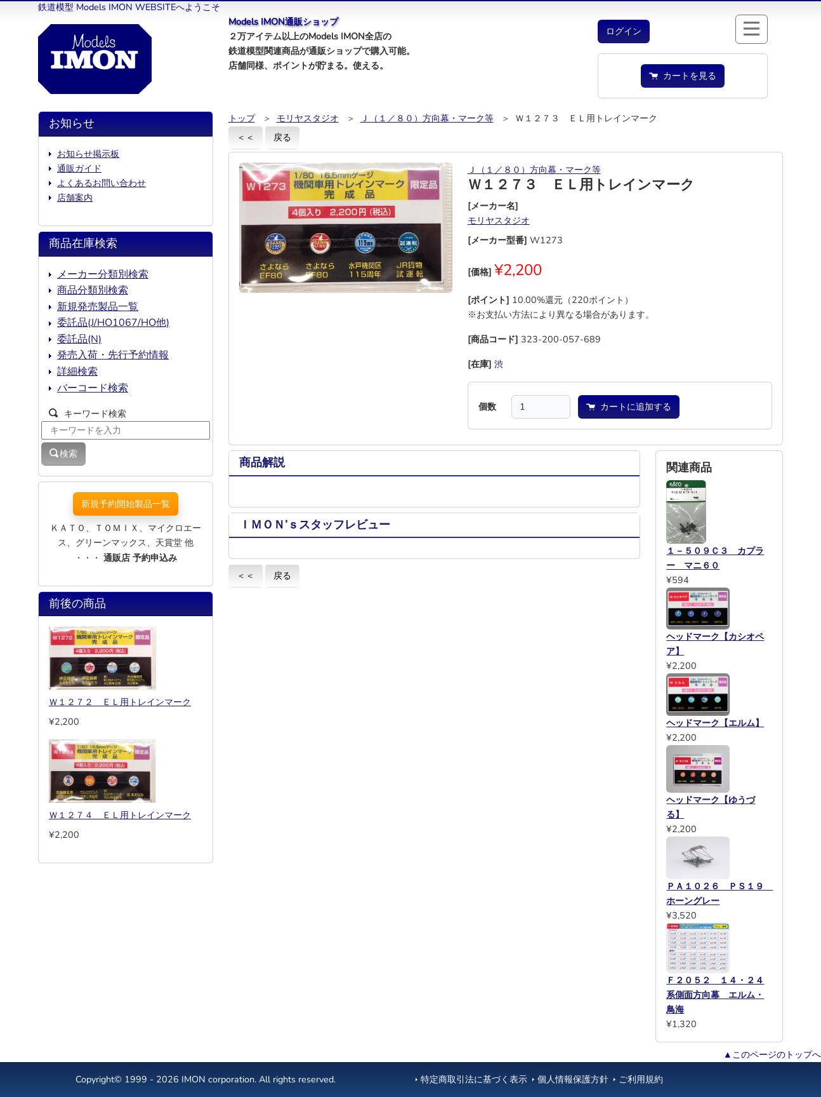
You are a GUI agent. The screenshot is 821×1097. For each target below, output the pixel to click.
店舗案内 (75, 197)
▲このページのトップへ (772, 1054)
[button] (624, 31)
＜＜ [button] (245, 137)
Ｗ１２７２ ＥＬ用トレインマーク (120, 702)
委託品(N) (79, 339)
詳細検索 (77, 372)
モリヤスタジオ (308, 118)
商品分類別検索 (92, 290)
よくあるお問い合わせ (101, 183)
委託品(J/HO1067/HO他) (113, 323)
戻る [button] (282, 137)
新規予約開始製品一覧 (125, 503)
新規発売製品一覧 (97, 307)
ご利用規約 (641, 1079)
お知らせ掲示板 (88, 153)
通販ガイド (79, 168)
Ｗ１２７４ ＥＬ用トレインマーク (120, 815)
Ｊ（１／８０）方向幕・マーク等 (427, 118)
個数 (487, 406)
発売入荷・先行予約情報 (113, 355)
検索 (63, 453)
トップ (241, 118)
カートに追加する (628, 406)
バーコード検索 (92, 388)
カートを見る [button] (682, 75)
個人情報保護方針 (572, 1079)
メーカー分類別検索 (102, 274)
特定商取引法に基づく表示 (474, 1079)
